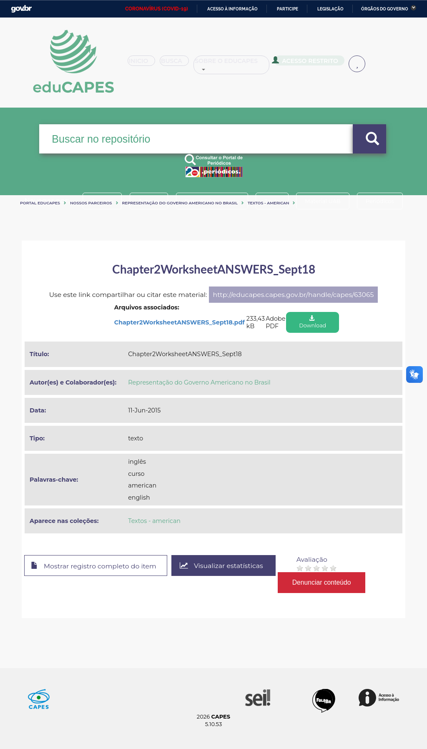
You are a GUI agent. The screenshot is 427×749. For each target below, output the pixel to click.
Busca (182, 64)
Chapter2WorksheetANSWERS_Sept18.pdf (179, 322)
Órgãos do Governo (384, 9)
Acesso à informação (232, 9)
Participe (287, 9)
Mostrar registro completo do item (93, 566)
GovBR (21, 9)
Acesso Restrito (317, 63)
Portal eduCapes (40, 203)
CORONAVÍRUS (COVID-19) (156, 9)
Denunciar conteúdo (321, 582)
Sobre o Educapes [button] (244, 64)
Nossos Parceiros (91, 203)
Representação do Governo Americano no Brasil (180, 203)
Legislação (330, 9)
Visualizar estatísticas (221, 566)
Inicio (144, 64)
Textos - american (268, 203)
